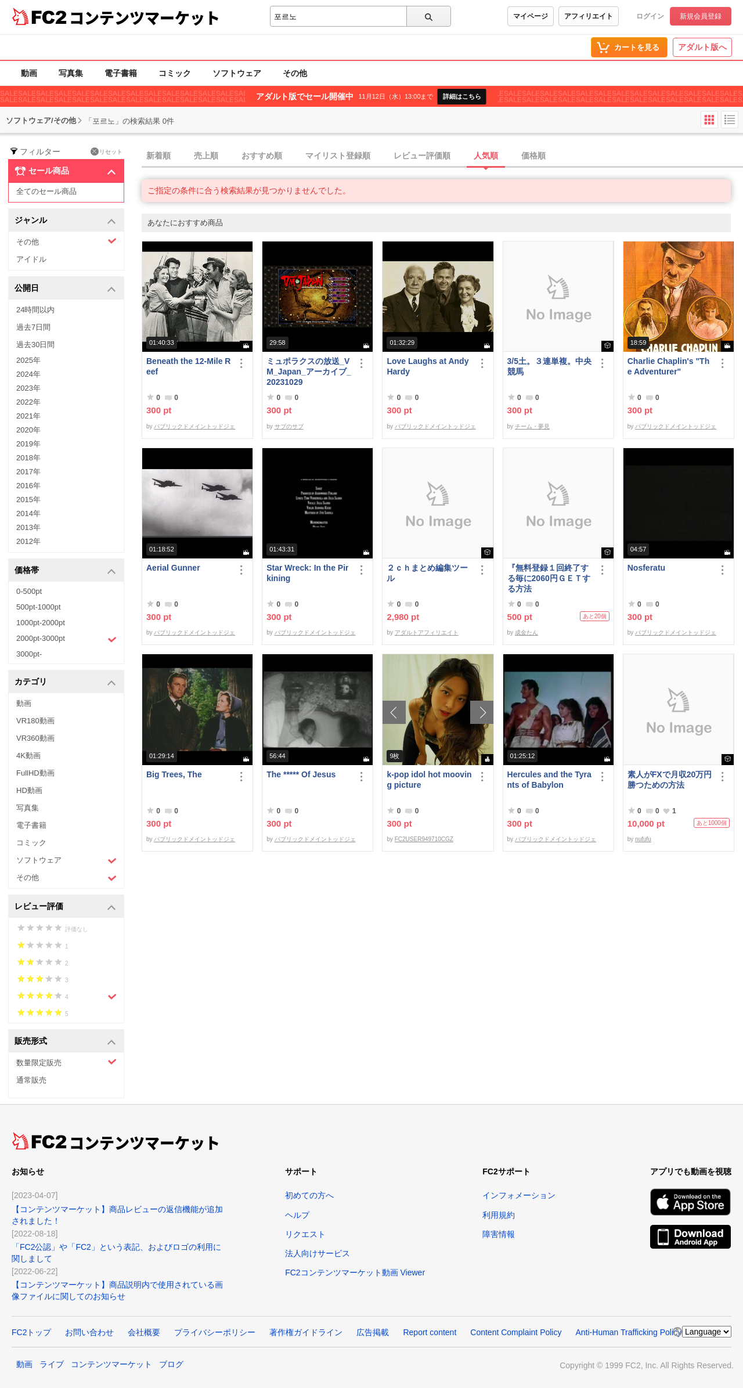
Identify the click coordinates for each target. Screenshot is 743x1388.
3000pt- (29, 654)
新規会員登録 (701, 16)
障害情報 (498, 1234)
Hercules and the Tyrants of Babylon (549, 779)
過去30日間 (35, 344)
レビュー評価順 (422, 155)
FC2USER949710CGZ (424, 839)
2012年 (28, 541)
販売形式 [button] (65, 1041)
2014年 (28, 513)
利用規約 (498, 1215)
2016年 (28, 485)
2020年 (28, 430)
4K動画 (28, 755)
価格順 (533, 155)
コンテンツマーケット (144, 17)
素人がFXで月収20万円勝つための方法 (669, 779)
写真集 (71, 73)
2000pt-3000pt (66, 639)
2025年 (28, 360)
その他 (295, 73)
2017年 (28, 471)
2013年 (28, 527)
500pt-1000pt (38, 607)
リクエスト (305, 1234)
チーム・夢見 (532, 426)
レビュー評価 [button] (65, 907)
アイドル (31, 259)
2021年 (28, 416)
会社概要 (144, 1332)
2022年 (28, 402)
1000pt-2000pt (40, 622)
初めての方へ (309, 1195)
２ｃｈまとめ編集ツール (427, 573)
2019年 (28, 443)
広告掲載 (372, 1332)
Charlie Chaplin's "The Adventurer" (668, 366)
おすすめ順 (261, 155)
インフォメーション (519, 1195)
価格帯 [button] (65, 570)
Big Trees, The (174, 774)
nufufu (643, 839)
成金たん (526, 632)
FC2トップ (31, 1332)
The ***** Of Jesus (301, 774)
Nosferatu (646, 567)
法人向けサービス (317, 1253)
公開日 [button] (65, 288)
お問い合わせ (89, 1332)
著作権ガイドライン (305, 1332)
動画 (29, 73)
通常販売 (31, 1080)
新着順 (158, 155)
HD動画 (29, 790)
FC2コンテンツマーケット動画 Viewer (355, 1272)
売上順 (206, 155)
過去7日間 (33, 327)
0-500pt (29, 591)
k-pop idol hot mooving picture (429, 779)
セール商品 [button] (65, 171)
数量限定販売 (66, 1062)
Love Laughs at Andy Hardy (427, 366)
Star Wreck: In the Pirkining (307, 573)
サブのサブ (289, 426)
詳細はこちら (462, 96)
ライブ (51, 1364)
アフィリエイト (588, 16)
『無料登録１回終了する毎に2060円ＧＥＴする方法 (548, 578)
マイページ (530, 16)
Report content (429, 1332)
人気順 (486, 155)
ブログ (171, 1364)
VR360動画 (35, 738)
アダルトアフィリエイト (427, 632)
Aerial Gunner (173, 567)
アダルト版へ (702, 47)
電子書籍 (120, 73)
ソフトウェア (236, 73)
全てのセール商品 (46, 191)
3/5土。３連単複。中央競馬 (549, 366)
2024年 (28, 374)
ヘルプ (297, 1215)
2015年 (28, 499)
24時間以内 (35, 309)
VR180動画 (35, 720)
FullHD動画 (35, 773)
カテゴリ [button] (65, 682)
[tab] (442, 156)
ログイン (650, 16)
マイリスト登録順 (337, 155)
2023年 (28, 388)
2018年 (28, 457)
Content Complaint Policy (515, 1332)
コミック (174, 73)
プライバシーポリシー (214, 1332)
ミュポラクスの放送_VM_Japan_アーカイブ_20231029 (308, 371)
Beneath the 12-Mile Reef (188, 366)
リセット (106, 151)
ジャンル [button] (65, 220)
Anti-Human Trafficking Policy (628, 1332)
